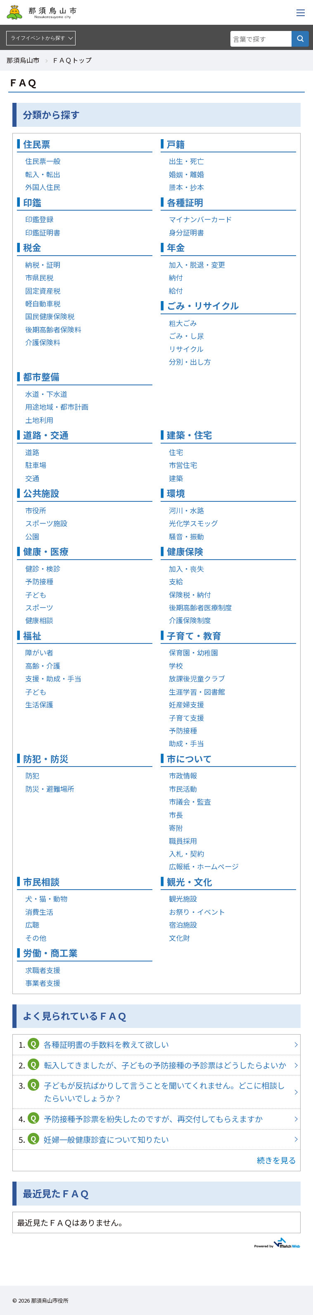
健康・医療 (46, 551)
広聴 (32, 924)
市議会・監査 (190, 801)
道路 (32, 452)
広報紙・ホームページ (204, 866)
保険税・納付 (190, 594)
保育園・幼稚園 (193, 652)
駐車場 (35, 465)
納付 (176, 277)
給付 (176, 290)
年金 (176, 247)
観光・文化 (189, 881)
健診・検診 (42, 568)
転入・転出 (42, 174)
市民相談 (41, 881)
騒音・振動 (186, 536)
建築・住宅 (189, 434)
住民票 (36, 144)
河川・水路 (186, 510)
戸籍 (176, 144)
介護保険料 (42, 342)
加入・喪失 (186, 568)
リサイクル (186, 349)
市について (189, 758)
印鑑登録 (39, 219)
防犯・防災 (46, 758)
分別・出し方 (190, 361)
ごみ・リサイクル (203, 305)
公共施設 (41, 493)
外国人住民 (42, 187)
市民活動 (183, 788)
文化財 (179, 938)
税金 (32, 247)
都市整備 (41, 376)
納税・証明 (42, 264)
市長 (176, 814)
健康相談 (39, 620)
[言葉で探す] (300, 39)
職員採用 (183, 841)
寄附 (176, 827)
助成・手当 (186, 743)
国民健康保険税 (49, 316)
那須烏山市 (23, 59)
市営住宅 (183, 465)
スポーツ (39, 607)
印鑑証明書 (42, 232)
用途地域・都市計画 (56, 406)
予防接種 (39, 581)
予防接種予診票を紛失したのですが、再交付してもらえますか (156, 1119)
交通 (32, 478)
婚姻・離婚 (186, 174)
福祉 (32, 635)
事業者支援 (42, 983)
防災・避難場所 (49, 788)
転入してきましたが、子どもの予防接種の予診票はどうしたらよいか (156, 1065)
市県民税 (39, 277)
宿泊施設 (183, 924)
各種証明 (185, 202)
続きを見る (276, 1160)
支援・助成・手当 (53, 678)
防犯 (32, 775)
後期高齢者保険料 (53, 329)
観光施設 (183, 898)
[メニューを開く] (300, 12)
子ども (35, 594)
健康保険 (185, 551)
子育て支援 (186, 717)
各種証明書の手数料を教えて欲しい (156, 1045)
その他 (35, 938)
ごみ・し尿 (186, 335)
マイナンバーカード (200, 219)
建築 (176, 478)
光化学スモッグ (193, 523)
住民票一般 (42, 161)
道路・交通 (46, 434)
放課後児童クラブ (197, 678)
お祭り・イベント (197, 912)
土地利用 (39, 420)
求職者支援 (42, 970)
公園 (32, 536)
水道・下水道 (46, 394)
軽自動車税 (42, 303)
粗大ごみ (183, 323)
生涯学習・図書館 (197, 691)
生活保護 (39, 704)
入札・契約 (186, 853)
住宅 (176, 452)
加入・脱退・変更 (197, 264)
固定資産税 (42, 290)
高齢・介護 (42, 665)
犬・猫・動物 (46, 898)
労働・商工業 (50, 952)
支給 (176, 581)
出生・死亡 (186, 161)
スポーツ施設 (46, 523)
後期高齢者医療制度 (200, 607)
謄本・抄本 (186, 187)
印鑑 (32, 202)
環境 (176, 493)
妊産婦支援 (186, 704)
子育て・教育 (194, 635)
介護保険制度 (190, 620)
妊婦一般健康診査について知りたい (156, 1140)
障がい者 (39, 652)
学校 (176, 665)
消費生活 (39, 912)
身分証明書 (186, 232)
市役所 (35, 510)
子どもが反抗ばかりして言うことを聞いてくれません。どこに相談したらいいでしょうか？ (156, 1091)
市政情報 (183, 775)
